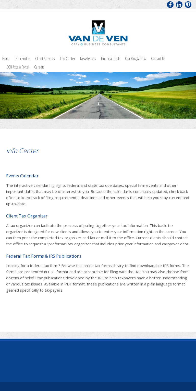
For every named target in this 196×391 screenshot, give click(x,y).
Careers (39, 67)
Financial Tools (110, 58)
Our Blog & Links (135, 58)
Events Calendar (22, 176)
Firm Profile (23, 58)
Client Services (45, 58)
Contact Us (158, 58)
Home (6, 58)
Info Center (67, 58)
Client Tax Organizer (26, 216)
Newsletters (88, 58)
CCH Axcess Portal (17, 67)
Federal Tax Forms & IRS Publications (43, 256)
